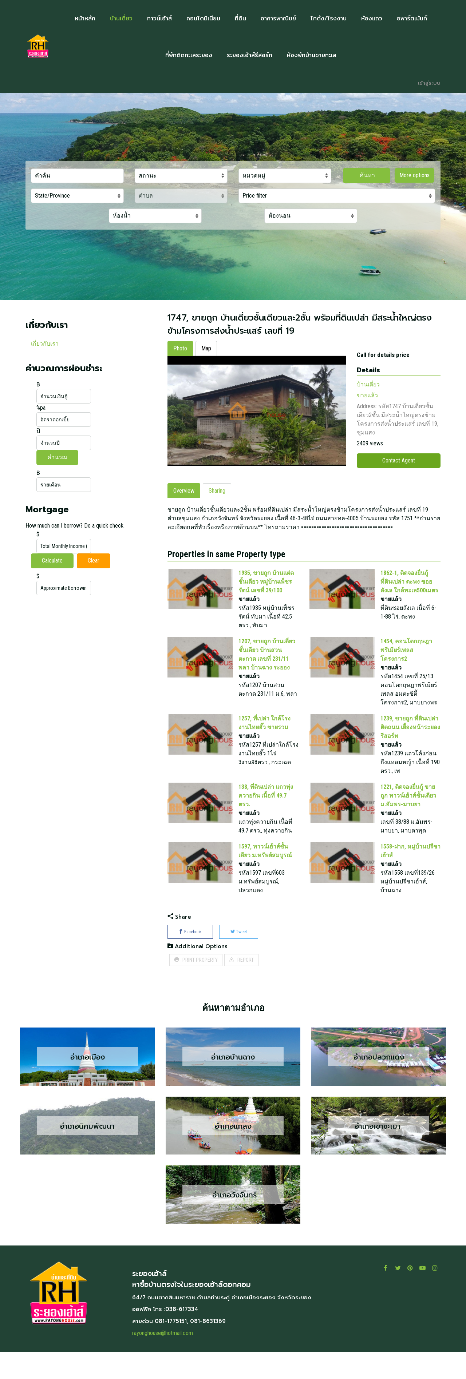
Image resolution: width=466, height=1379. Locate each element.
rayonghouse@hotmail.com (162, 1359)
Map (206, 348)
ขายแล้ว (367, 395)
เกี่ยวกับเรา (45, 343)
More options (414, 175)
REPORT (241, 987)
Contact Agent (398, 460)
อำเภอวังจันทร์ (233, 1221)
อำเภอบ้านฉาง (233, 1083)
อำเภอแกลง (233, 1152)
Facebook (190, 958)
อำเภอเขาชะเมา (379, 1152)
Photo (180, 348)
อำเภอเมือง (87, 1083)
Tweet (238, 958)
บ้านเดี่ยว (368, 384)
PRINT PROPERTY (196, 987)
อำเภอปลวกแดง (379, 1083)
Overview (183, 517)
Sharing (217, 517)
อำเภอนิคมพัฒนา (87, 1152)
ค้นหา (366, 175)
